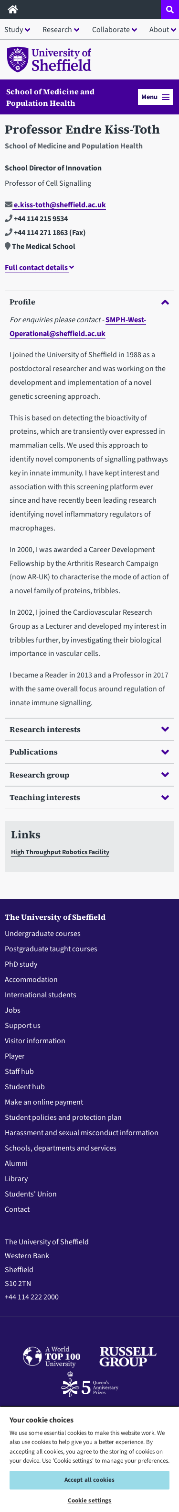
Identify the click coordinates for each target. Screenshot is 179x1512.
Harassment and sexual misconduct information (81, 1133)
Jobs (13, 1010)
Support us (23, 1025)
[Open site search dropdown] (170, 9)
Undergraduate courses (43, 933)
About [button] (159, 29)
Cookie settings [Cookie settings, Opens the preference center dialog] (90, 1500)
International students (40, 995)
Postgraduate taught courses (51, 949)
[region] (89, 1459)
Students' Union (31, 1194)
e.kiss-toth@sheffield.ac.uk (55, 205)
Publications (89, 751)
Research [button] (57, 29)
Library (16, 1178)
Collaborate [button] (111, 29)
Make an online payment (44, 1102)
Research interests (89, 729)
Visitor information (35, 1041)
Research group (89, 774)
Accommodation (31, 979)
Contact (17, 1209)
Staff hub (19, 1071)
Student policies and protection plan (63, 1117)
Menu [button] (155, 97)
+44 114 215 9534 (36, 219)
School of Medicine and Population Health (50, 97)
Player (15, 1056)
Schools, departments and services (60, 1148)
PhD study (21, 964)
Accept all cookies (89, 1480)
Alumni (16, 1163)
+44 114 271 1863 (36, 232)
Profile (89, 301)
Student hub (25, 1087)
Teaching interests (89, 797)
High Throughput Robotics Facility (60, 852)
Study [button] (13, 29)
